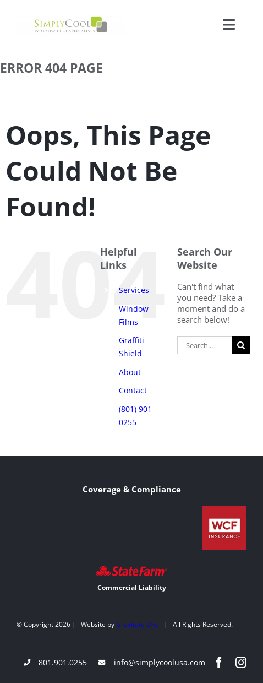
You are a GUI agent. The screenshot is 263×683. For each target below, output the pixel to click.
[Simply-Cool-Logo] (71, 18)
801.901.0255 (63, 662)
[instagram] (240, 662)
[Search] (241, 345)
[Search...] (204, 345)
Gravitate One (137, 624)
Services (134, 290)
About (130, 372)
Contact (133, 390)
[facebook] (218, 662)
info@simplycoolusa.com (159, 662)
